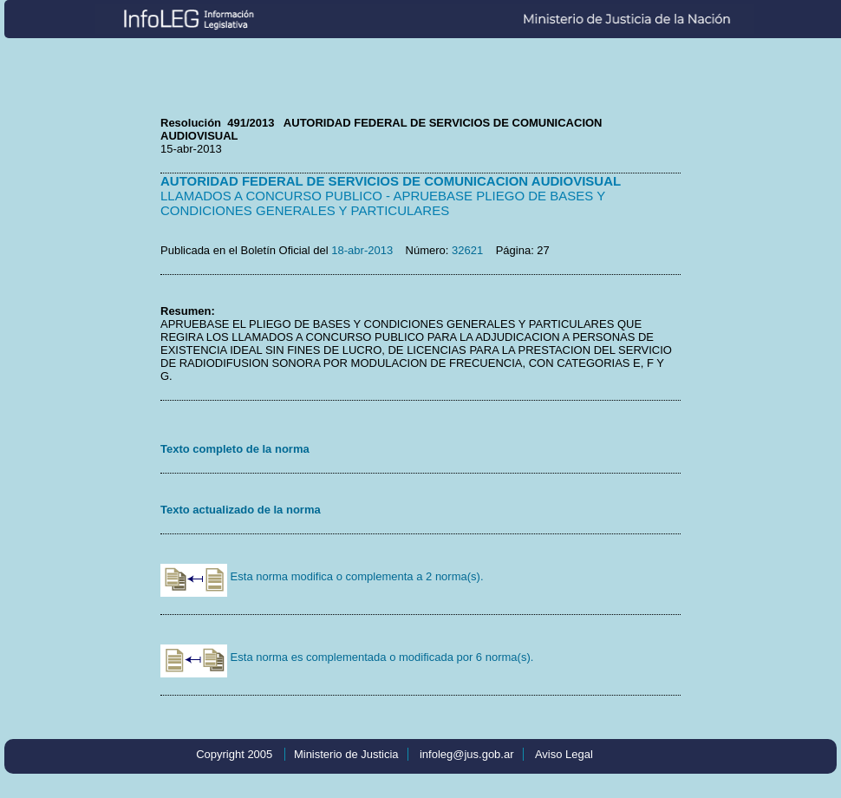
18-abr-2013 (362, 250)
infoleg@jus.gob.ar (467, 754)
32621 (467, 250)
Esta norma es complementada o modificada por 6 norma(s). (346, 657)
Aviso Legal (564, 754)
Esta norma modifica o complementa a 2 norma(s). (322, 576)
